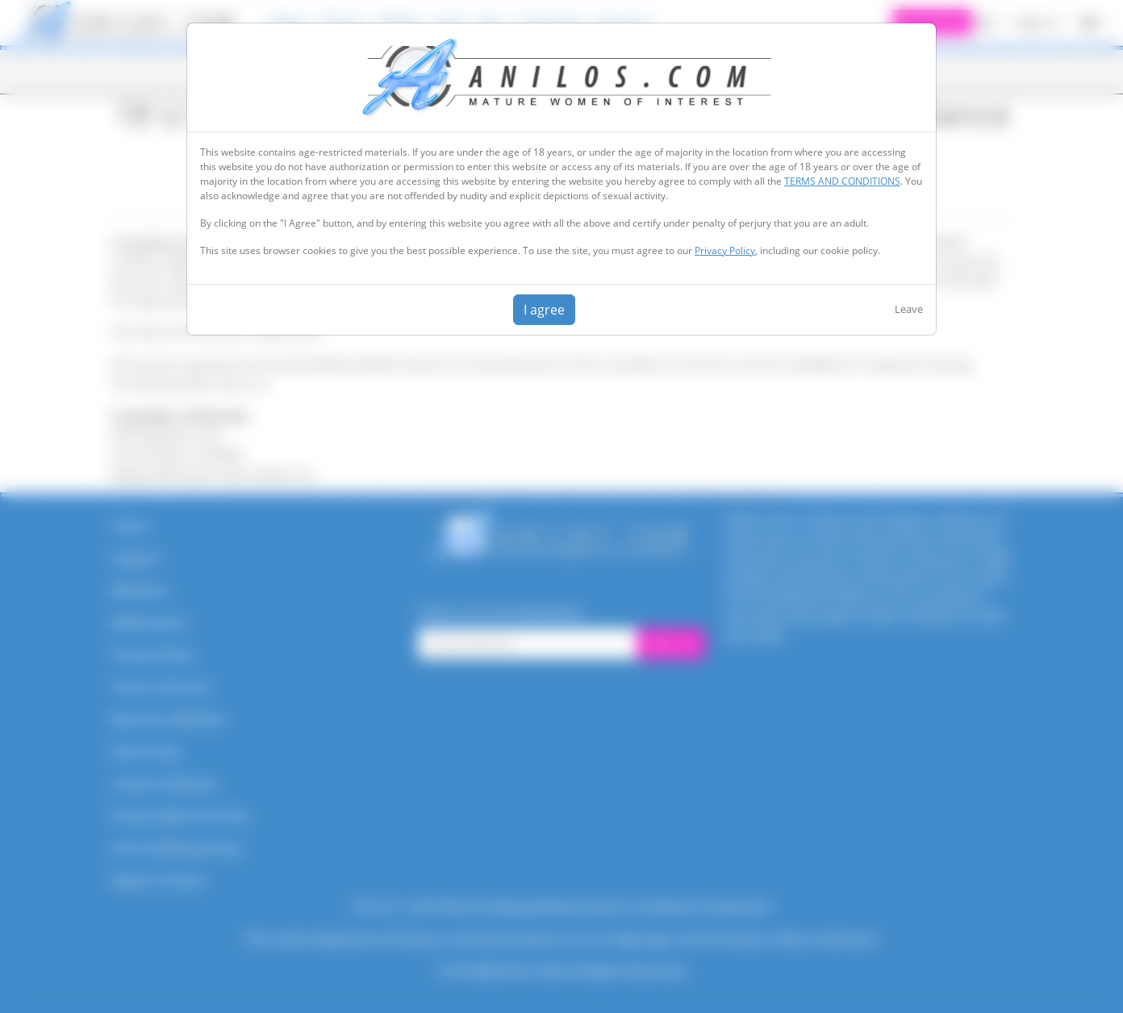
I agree (544, 310)
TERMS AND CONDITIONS (842, 181)
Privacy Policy (725, 250)
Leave (909, 309)
